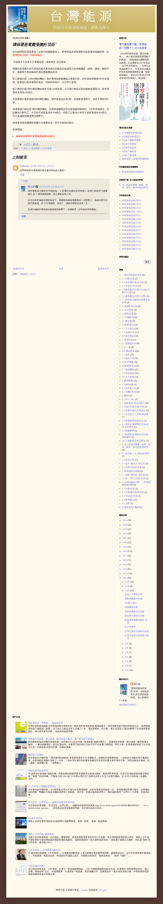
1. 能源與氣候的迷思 (132, 275)
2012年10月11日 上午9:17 (42, 166)
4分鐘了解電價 (129, 155)
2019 (125, 547)
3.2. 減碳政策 (128, 351)
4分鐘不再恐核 (129, 144)
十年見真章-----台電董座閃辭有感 (44, 850)
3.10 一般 (126, 347)
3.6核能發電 (128, 366)
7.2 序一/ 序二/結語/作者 (133, 478)
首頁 (61, 269)
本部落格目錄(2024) (131, 204)
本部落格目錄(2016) (131, 234)
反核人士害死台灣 (133, 594)
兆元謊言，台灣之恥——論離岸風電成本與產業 (51, 802)
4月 (127, 666)
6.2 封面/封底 (128, 460)
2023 (125, 529)
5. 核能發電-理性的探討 (133, 403)
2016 (125, 560)
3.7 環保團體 (33, 148)
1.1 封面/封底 (128, 278)
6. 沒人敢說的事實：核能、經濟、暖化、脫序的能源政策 (136, 445)
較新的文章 (18, 269)
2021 (125, 538)
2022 (125, 533)
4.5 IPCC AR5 (128, 399)
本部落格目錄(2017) (131, 230)
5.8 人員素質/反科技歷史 (134, 441)
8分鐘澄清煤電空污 (131, 136)
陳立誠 (31, 187)
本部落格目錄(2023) (131, 208)
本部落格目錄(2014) (131, 241)
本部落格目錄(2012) (131, 249)
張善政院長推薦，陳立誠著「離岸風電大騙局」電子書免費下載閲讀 (61, 739)
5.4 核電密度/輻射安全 (132, 421)
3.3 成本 (23, 148)
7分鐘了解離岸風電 (131, 140)
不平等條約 (130, 627)
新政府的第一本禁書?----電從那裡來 (45, 723)
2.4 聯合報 (127, 321)
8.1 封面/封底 (128, 488)
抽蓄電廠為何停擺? (134, 599)
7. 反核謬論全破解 (130, 471)
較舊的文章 (103, 269)
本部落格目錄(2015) (131, 238)
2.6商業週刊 (128, 325)
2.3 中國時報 (128, 317)
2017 (125, 556)
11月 (127, 586)
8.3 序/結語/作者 (129, 496)
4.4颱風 (125, 395)
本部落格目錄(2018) (131, 226)
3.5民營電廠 (128, 362)
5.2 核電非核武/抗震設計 (134, 410)
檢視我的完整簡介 (128, 705)
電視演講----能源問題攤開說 (135, 159)
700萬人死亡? (131, 603)
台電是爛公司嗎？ (37, 866)
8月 (127, 648)
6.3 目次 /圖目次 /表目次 (133, 463)
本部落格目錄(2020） (132, 219)
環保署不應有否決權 (134, 616)
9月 (127, 643)
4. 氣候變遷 (127, 381)
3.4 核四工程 (128, 358)
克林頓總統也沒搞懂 (134, 611)
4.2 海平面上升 (129, 388)
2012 (125, 578)
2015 (125, 564)
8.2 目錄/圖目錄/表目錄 (133, 492)
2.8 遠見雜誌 (128, 336)
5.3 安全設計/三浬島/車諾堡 (135, 414)
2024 (125, 525)
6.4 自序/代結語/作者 (132, 467)
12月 (127, 582)
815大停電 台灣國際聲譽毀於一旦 (44, 786)
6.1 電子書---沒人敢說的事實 (135, 453)
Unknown (24, 166)
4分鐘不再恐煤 (129, 148)
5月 (127, 661)
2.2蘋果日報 (128, 314)
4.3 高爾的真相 (129, 392)
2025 (125, 520)
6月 (127, 657)
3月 (127, 670)
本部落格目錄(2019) (131, 223)
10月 (127, 591)
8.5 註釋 (126, 503)
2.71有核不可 (128, 332)
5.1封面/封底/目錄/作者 (133, 407)
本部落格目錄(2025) (131, 200)
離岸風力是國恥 (36, 755)
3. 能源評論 (127, 340)
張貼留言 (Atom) (28, 274)
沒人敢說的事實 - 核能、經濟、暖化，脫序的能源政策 (135, 186)
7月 (127, 652)
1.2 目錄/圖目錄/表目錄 (133, 282)
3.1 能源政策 (128, 343)
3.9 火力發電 (46, 148)
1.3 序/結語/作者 (129, 286)
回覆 (22, 175)
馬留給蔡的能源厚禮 (38, 770)
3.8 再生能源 (128, 373)
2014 (125, 569)
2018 (125, 551)
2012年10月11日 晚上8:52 (51, 187)
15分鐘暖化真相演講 (132, 133)
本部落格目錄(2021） (132, 215)
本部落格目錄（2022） (133, 211)
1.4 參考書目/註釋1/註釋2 (134, 296)
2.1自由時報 (128, 310)
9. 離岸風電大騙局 (130, 507)
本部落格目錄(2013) (131, 245)
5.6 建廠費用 (128, 431)
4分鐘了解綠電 (129, 151)
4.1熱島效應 (128, 384)
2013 (125, 573)
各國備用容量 (131, 607)
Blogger (103, 890)
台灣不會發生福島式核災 (137, 631)
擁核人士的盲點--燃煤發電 (41, 834)
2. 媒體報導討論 (129, 306)
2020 (125, 542)
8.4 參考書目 (128, 500)
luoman (84, 890)
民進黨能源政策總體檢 (133, 172)
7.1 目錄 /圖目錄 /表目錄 (133, 475)
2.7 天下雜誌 (128, 328)
